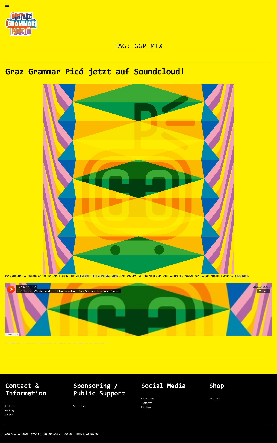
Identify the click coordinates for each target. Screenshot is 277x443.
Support (9, 415)
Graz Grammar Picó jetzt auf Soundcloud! (94, 72)
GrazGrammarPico (13, 344)
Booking (9, 410)
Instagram (146, 403)
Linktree (10, 406)
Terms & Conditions (87, 434)
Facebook (146, 407)
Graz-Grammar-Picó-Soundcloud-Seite (97, 276)
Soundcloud (147, 399)
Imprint (67, 434)
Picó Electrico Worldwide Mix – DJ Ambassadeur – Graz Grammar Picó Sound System (64, 344)
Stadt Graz (79, 406)
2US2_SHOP (214, 399)
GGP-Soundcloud (239, 276)
